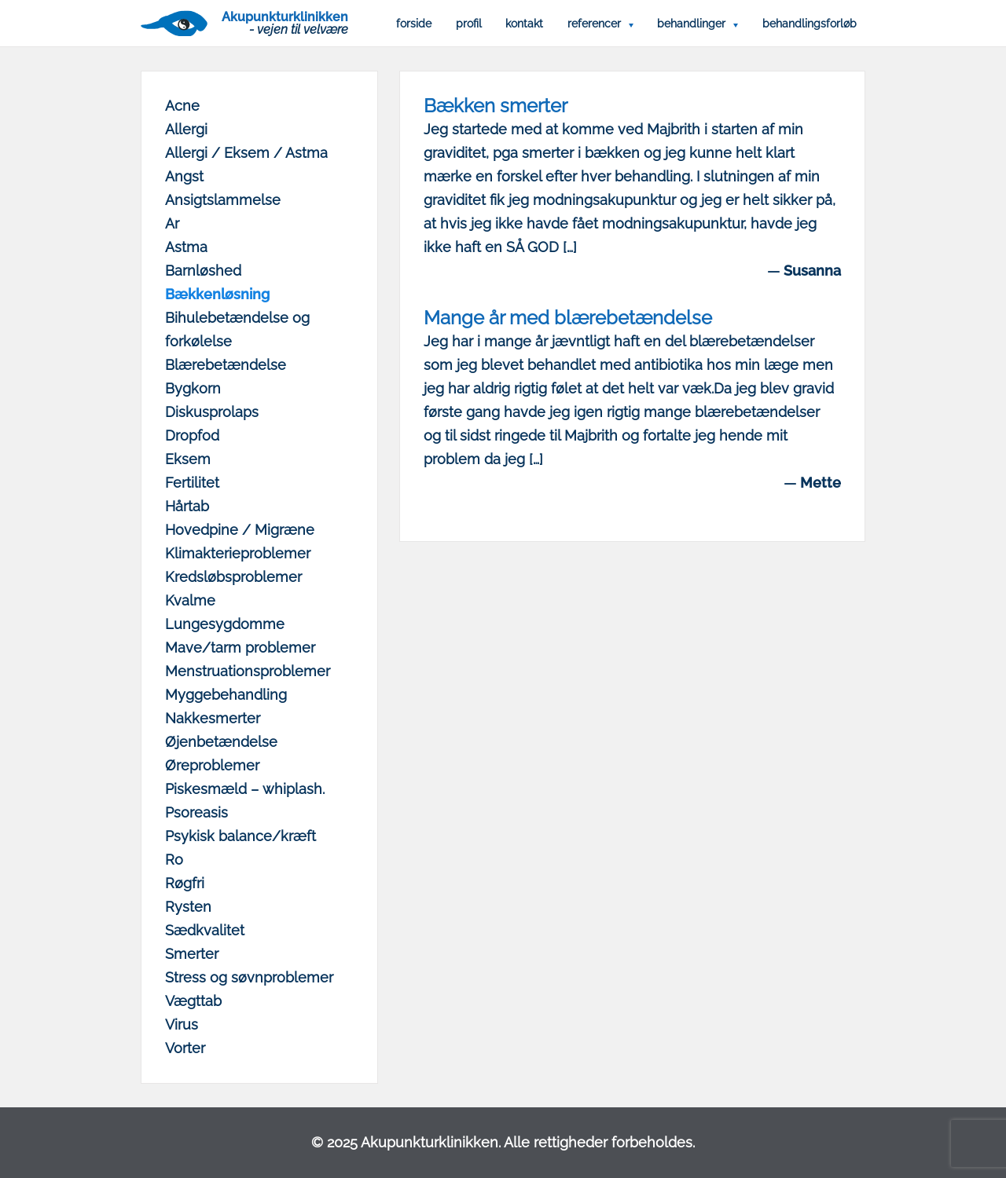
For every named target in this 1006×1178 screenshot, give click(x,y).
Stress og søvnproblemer (249, 977)
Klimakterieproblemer (237, 553)
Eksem (188, 459)
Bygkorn (193, 388)
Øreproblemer (212, 765)
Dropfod (192, 435)
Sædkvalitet (204, 930)
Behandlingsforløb (809, 23)
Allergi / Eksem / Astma (246, 153)
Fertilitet (192, 482)
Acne (182, 105)
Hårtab (187, 506)
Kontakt (524, 23)
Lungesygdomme (225, 624)
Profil (469, 23)
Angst (184, 176)
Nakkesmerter (212, 718)
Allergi (186, 129)
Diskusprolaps (212, 412)
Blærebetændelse (225, 365)
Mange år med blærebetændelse (568, 317)
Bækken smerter (495, 105)
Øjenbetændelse (221, 742)
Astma (186, 247)
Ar (172, 223)
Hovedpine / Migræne (239, 529)
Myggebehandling (226, 694)
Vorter (185, 1048)
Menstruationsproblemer (247, 671)
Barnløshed (203, 270)
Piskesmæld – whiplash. (245, 789)
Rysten (188, 906)
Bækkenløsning (217, 294)
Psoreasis (196, 812)
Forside (413, 23)
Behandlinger (691, 23)
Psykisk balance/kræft (240, 836)
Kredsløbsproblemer (233, 577)
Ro (174, 859)
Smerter (191, 954)
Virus (181, 1024)
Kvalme (190, 600)
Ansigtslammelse (223, 200)
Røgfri (184, 883)
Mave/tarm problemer (240, 647)
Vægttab (193, 1001)
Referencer (594, 23)
